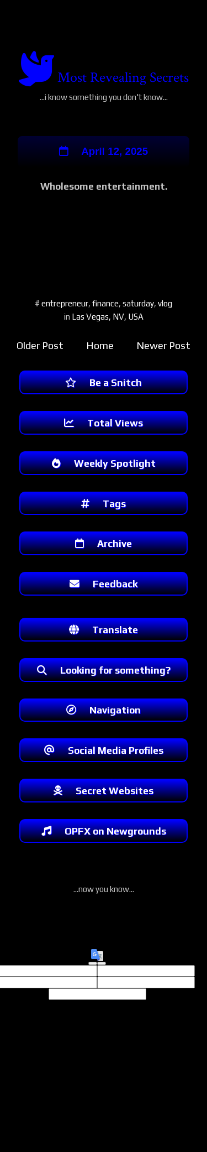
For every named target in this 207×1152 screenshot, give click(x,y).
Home (100, 346)
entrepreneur (64, 304)
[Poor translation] (101, 977)
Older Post (40, 346)
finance (105, 304)
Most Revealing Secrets (123, 77)
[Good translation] (92, 977)
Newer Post (163, 346)
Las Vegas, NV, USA (108, 317)
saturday (138, 304)
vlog (165, 304)
